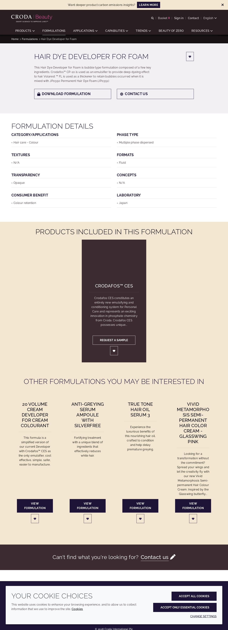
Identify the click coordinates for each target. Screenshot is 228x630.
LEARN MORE (148, 5)
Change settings (203, 616)
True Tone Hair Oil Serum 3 (140, 411)
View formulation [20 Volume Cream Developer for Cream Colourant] (35, 507)
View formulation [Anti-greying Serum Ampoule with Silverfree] (87, 507)
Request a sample (114, 341)
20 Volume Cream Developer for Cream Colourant (35, 416)
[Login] (190, 57)
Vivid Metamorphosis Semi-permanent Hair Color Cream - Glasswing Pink (193, 424)
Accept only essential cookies (184, 607)
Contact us (134, 95)
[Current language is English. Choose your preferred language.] (210, 18)
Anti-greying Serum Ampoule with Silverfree (87, 416)
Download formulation (63, 95)
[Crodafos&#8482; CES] (114, 259)
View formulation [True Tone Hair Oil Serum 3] (140, 507)
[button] (25, 31)
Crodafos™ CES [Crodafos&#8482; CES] (114, 287)
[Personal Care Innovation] (32, 17)
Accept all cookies (194, 596)
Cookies (77, 609)
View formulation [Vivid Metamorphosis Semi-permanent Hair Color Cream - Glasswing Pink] (193, 507)
